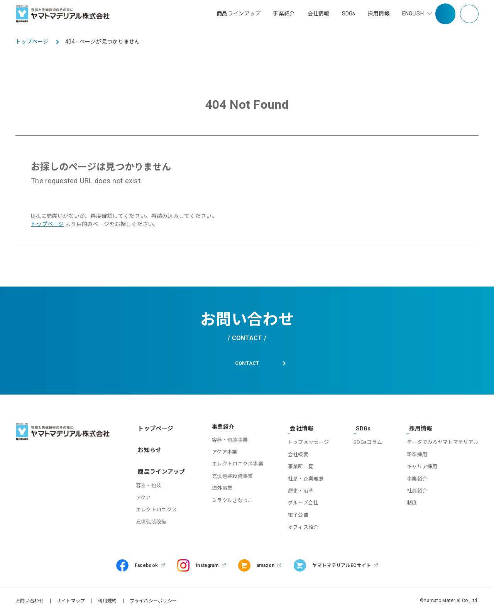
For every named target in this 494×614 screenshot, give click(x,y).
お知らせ (148, 448)
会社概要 (295, 454)
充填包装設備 (152, 516)
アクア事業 (220, 454)
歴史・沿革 (297, 490)
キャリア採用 (422, 466)
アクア (144, 492)
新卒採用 (417, 454)
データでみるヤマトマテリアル (443, 442)
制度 (412, 502)
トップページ (47, 224)
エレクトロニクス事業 (233, 466)
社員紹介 (417, 490)
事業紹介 (417, 478)
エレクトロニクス (157, 504)
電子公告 (295, 515)
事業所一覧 (297, 466)
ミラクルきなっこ (228, 502)
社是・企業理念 (303, 478)
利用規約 (107, 600)
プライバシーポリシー (153, 600)
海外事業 (218, 490)
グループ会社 (300, 502)
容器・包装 (150, 480)
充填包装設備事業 (228, 478)
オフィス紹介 (300, 527)
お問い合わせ (29, 600)
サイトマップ (71, 600)
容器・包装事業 (226, 442)
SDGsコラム (366, 442)
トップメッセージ (305, 442)
